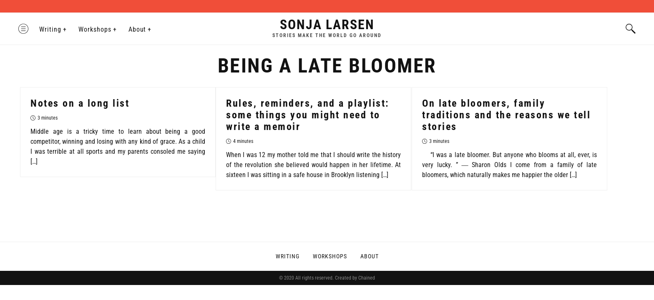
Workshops (96, 29)
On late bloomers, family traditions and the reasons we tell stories (506, 115)
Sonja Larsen (327, 24)
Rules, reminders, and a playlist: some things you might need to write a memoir (308, 115)
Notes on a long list (79, 103)
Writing (52, 29)
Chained (366, 278)
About (139, 29)
